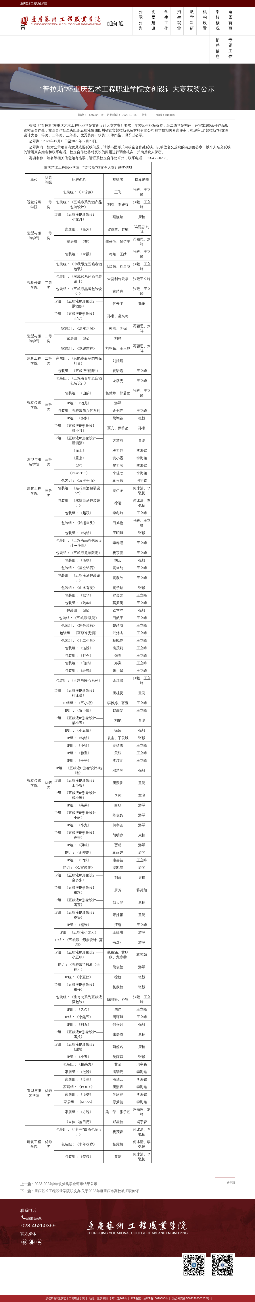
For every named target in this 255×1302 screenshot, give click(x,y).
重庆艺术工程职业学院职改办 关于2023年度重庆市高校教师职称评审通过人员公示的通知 (90, 1191)
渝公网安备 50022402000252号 (191, 1298)
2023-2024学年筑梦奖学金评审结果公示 (66, 1184)
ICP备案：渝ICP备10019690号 (149, 1298)
